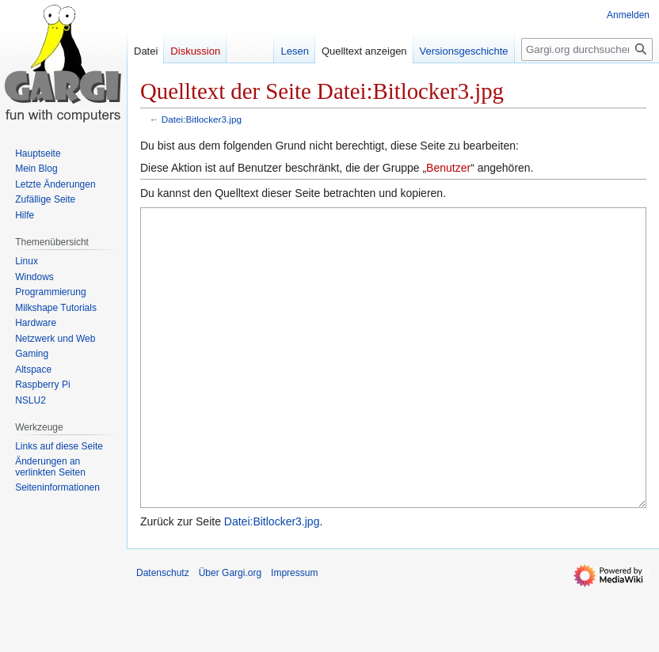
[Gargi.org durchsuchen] (587, 49)
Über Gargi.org (230, 632)
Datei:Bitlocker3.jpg (202, 119)
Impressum (294, 632)
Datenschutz (162, 632)
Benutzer (448, 167)
